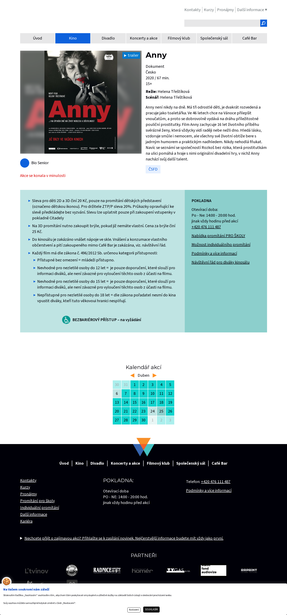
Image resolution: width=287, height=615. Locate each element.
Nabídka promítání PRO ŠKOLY (218, 236)
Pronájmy (28, 494)
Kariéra (26, 521)
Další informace (33, 514)
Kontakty (28, 480)
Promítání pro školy (37, 501)
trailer (133, 55)
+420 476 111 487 (206, 227)
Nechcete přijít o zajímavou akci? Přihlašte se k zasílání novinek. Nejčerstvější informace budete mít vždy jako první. (123, 538)
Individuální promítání (39, 508)
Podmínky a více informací (214, 253)
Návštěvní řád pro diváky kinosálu (221, 262)
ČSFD (153, 169)
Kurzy (25, 487)
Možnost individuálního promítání (221, 245)
